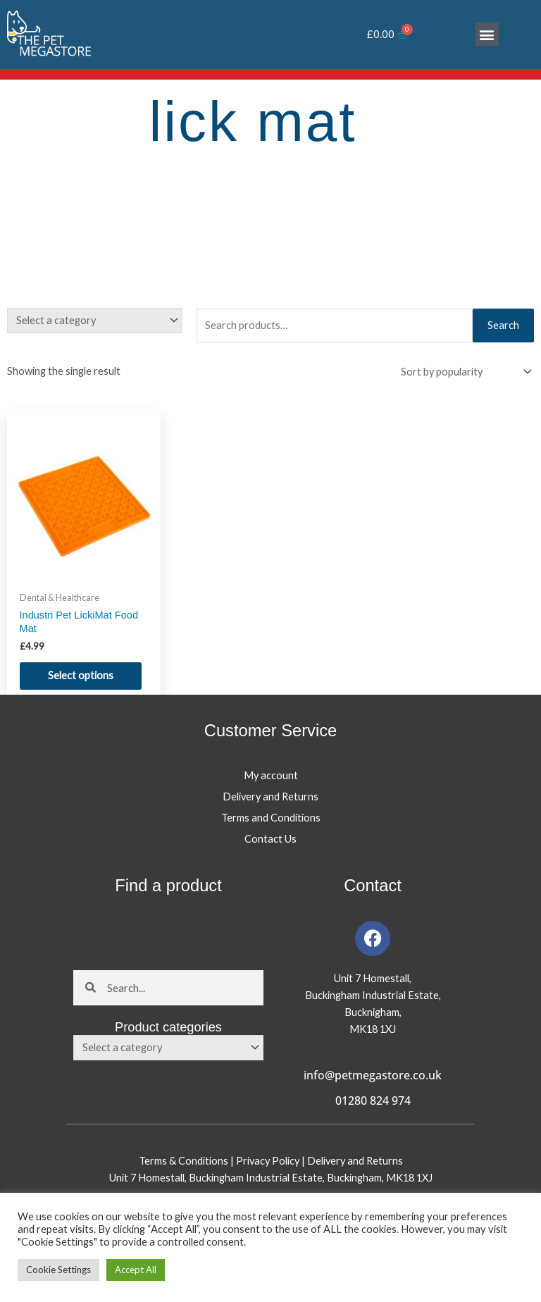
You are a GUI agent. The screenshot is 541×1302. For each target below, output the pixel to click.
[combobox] (94, 320)
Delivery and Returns (270, 796)
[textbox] (88, 321)
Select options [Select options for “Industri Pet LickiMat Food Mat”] (80, 675)
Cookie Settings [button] (58, 1269)
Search (503, 325)
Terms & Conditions (183, 1161)
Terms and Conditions (271, 818)
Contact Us (270, 839)
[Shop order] (463, 372)
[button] (487, 34)
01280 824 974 (373, 1100)
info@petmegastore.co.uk (373, 1075)
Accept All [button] (135, 1269)
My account (271, 775)
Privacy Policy (268, 1161)
